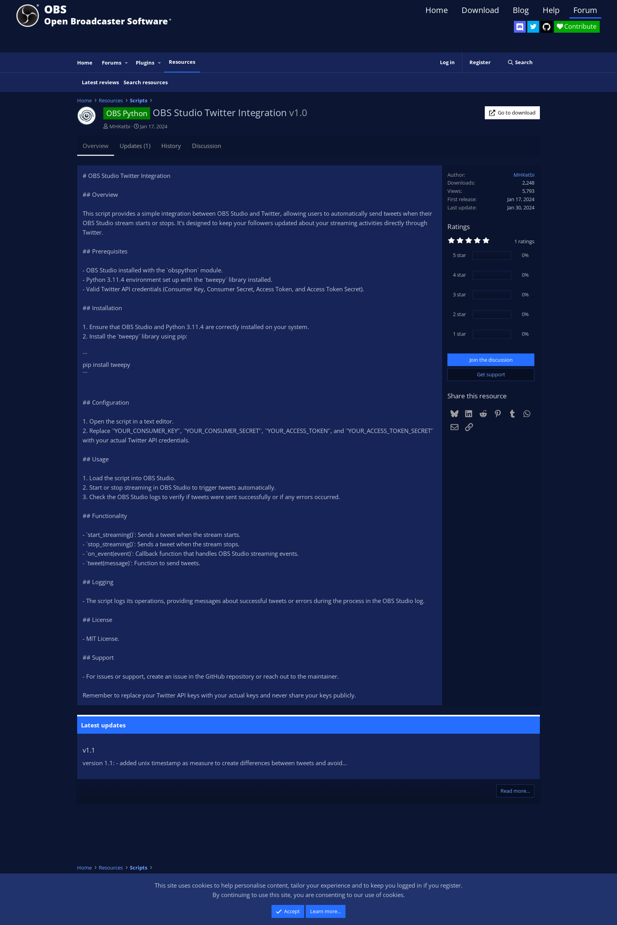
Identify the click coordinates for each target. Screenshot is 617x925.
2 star (459, 314)
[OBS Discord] (520, 27)
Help (551, 10)
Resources (182, 61)
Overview (96, 146)
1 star (459, 333)
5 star (459, 255)
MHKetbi (119, 126)
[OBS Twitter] (533, 27)
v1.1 (89, 750)
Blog (521, 10)
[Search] (520, 62)
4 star (459, 274)
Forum (585, 10)
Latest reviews (100, 82)
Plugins (145, 62)
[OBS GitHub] (546, 27)
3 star (459, 294)
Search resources (146, 82)
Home (436, 10)
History (171, 146)
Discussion (206, 146)
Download (480, 10)
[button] (126, 62)
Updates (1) (135, 146)
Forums (111, 62)
